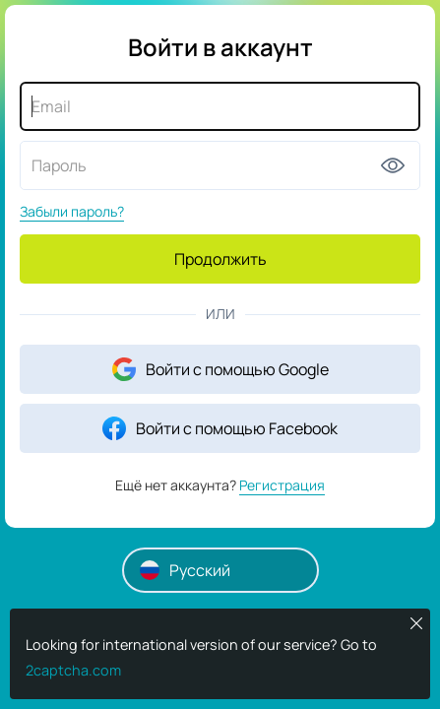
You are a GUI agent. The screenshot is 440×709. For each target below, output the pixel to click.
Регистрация (282, 485)
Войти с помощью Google (220, 369)
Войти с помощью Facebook (220, 428)
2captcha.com (73, 670)
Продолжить (220, 259)
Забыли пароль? (72, 211)
